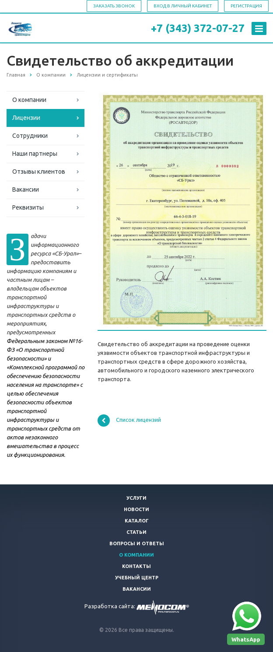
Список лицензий (129, 420)
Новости (136, 509)
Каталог (137, 520)
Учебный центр (136, 577)
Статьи (136, 532)
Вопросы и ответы (136, 543)
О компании (29, 99)
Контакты (136, 566)
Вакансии (25, 189)
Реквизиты (28, 207)
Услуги (136, 498)
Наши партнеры (34, 153)
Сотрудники (30, 135)
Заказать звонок (114, 6)
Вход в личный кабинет (183, 6)
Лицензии (26, 117)
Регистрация (246, 6)
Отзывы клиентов (38, 171)
